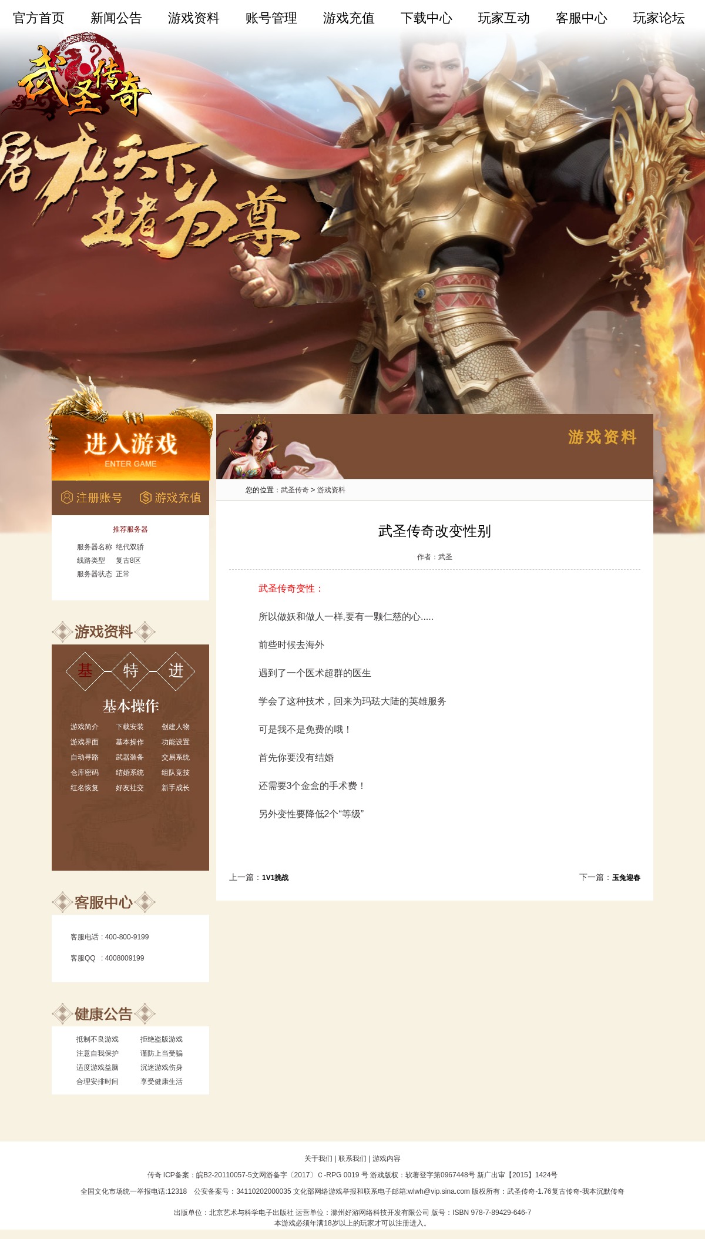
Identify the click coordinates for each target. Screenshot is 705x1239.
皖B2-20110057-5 (224, 1175)
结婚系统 (130, 772)
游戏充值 (349, 18)
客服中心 (581, 18)
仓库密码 (84, 772)
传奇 (154, 1175)
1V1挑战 (275, 878)
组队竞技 (176, 772)
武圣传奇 (295, 490)
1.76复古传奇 (558, 1191)
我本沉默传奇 (603, 1191)
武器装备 (130, 757)
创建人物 (176, 727)
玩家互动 (504, 18)
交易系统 (176, 757)
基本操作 (130, 742)
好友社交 (130, 788)
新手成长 (176, 788)
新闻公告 (116, 18)
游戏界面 (84, 742)
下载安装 (130, 727)
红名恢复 (84, 788)
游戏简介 (84, 727)
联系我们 (352, 1158)
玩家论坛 (659, 18)
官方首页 (39, 18)
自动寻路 (84, 757)
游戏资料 (194, 18)
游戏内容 (386, 1158)
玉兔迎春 (626, 878)
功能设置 (176, 742)
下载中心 (426, 18)
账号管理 (271, 18)
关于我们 (318, 1158)
